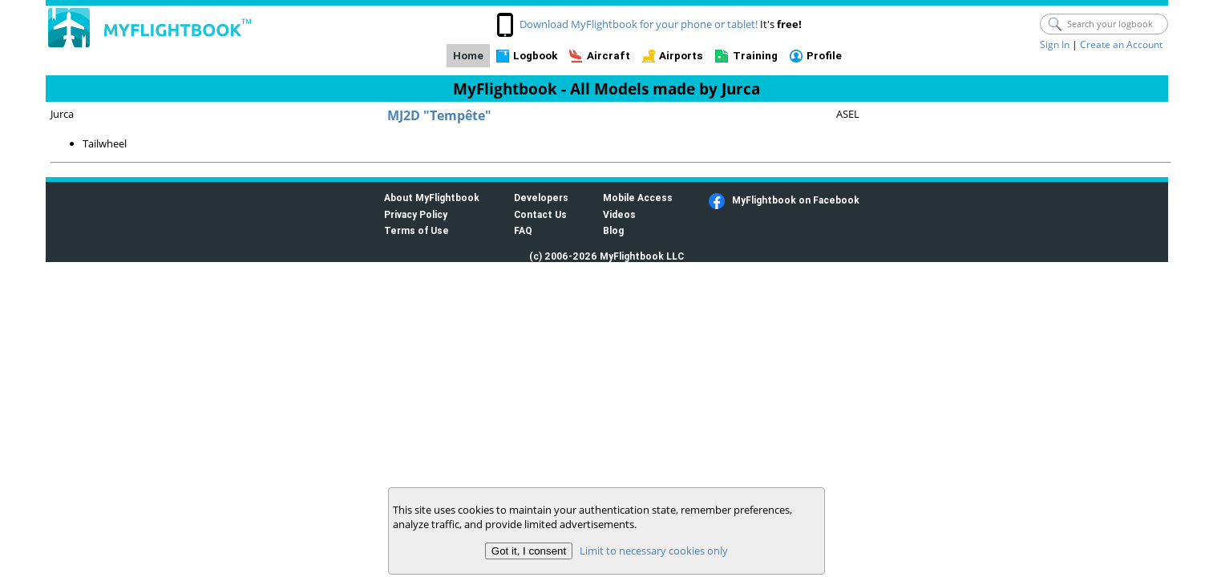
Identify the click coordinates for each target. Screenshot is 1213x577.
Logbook (535, 56)
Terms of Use (416, 230)
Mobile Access (638, 198)
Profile (824, 56)
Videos (619, 214)
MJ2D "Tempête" (439, 115)
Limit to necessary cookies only (654, 550)
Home (468, 56)
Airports (681, 56)
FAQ (523, 230)
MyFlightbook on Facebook (795, 200)
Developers (541, 198)
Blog (613, 230)
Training (755, 56)
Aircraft (608, 56)
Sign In (1054, 44)
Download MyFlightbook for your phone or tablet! (639, 24)
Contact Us (540, 214)
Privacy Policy (415, 214)
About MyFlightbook (431, 198)
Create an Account (1121, 44)
